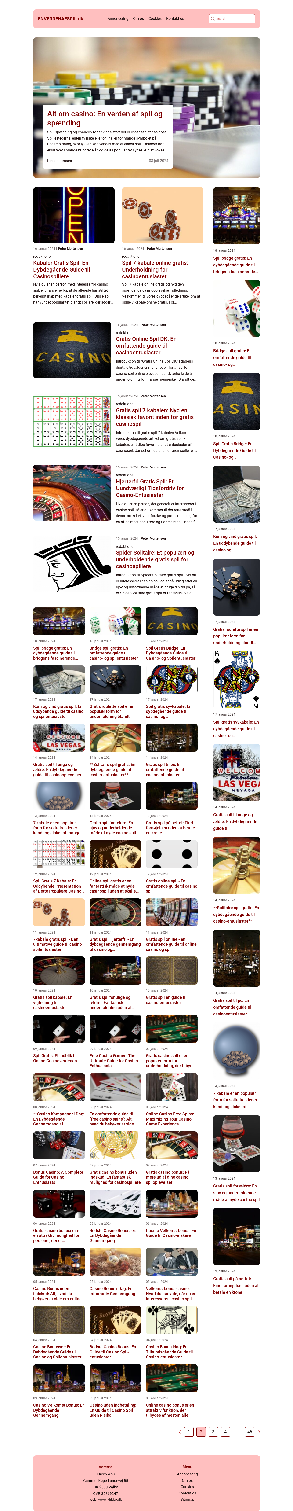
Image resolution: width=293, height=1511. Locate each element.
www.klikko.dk (110, 1499)
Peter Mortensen (70, 248)
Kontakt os (175, 18)
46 (249, 1431)
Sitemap (187, 1499)
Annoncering (118, 18)
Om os (138, 18)
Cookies (155, 18)
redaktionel (42, 256)
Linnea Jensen (59, 160)
